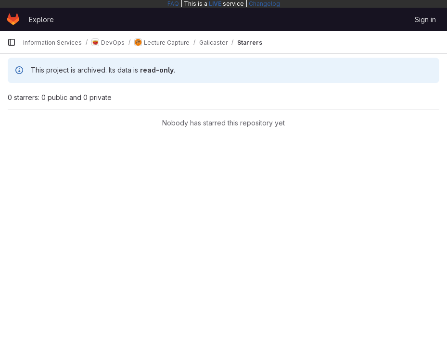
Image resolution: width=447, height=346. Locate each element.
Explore (41, 19)
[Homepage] (13, 19)
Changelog (264, 3)
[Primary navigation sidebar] (11, 42)
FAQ (173, 3)
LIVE (215, 3)
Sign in (425, 19)
